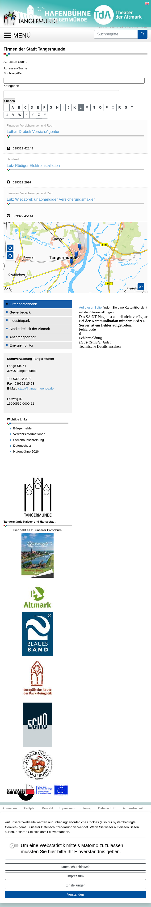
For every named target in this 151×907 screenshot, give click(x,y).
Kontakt (47, 808)
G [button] (51, 107)
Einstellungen (75, 885)
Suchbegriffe (12, 73)
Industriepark (19, 320)
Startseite (102, 27)
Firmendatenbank (137, 27)
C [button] (25, 107)
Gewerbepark (20, 312)
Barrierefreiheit (132, 808)
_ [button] (7, 107)
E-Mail (11, 388)
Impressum (75, 876)
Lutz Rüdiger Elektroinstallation (33, 165)
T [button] (132, 107)
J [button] (68, 107)
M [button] (87, 107)
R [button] (119, 107)
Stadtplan (29, 808)
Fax (10, 383)
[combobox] (61, 94)
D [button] (32, 107)
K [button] (74, 107)
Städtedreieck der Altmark (29, 329)
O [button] (100, 107)
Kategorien (11, 86)
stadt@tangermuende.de (36, 388)
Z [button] (39, 115)
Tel (9, 379)
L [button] (81, 107)
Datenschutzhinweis (75, 867)
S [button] (126, 107)
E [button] (38, 107)
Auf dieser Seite (90, 307)
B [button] (19, 107)
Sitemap (86, 808)
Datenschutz (107, 808)
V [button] (13, 115)
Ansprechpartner (22, 337)
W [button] (19, 115)
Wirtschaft (117, 27)
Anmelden (9, 808)
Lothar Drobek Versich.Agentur (33, 131)
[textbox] (6, 94)
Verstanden (75, 894)
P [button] (107, 107)
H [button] (57, 107)
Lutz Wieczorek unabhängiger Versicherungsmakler (51, 199)
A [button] (13, 107)
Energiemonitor (21, 345)
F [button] (44, 107)
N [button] (94, 107)
